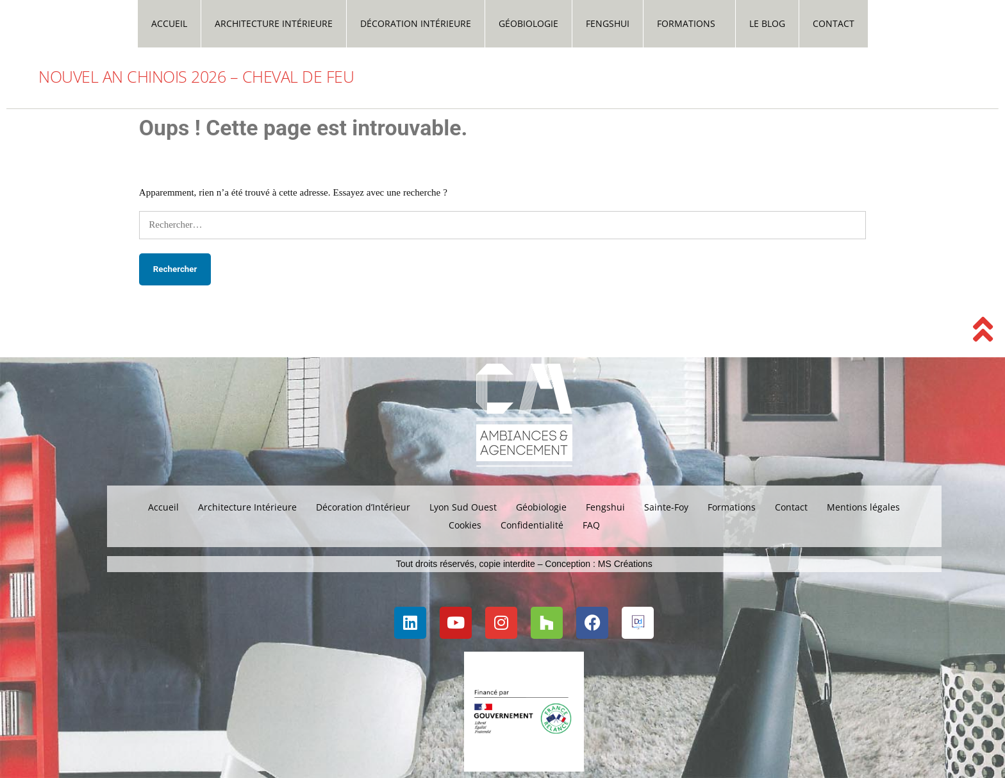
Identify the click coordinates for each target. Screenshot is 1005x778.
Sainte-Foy (666, 507)
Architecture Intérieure (274, 23)
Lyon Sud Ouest (463, 507)
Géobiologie (528, 23)
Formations (686, 23)
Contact (833, 23)
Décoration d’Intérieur (363, 507)
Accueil (169, 23)
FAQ (591, 525)
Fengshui (607, 23)
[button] (689, 23)
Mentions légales (863, 507)
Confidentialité (532, 525)
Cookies (465, 525)
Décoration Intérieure (415, 23)
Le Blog (767, 23)
